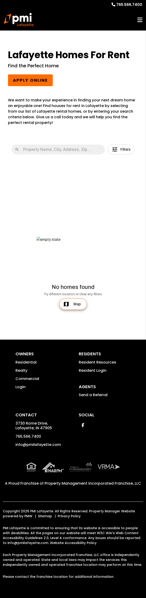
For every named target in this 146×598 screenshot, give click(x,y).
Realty (21, 370)
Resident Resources (97, 362)
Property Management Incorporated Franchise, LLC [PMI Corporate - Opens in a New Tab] (93, 483)
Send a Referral (93, 395)
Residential (26, 362)
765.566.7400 (129, 4)
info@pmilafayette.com (38, 444)
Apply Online (30, 80)
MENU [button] (139, 20)
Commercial (27, 378)
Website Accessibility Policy (73, 542)
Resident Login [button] (92, 370)
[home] (19, 20)
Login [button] (20, 387)
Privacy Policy (69, 516)
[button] (83, 425)
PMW (28, 516)
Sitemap (45, 516)
